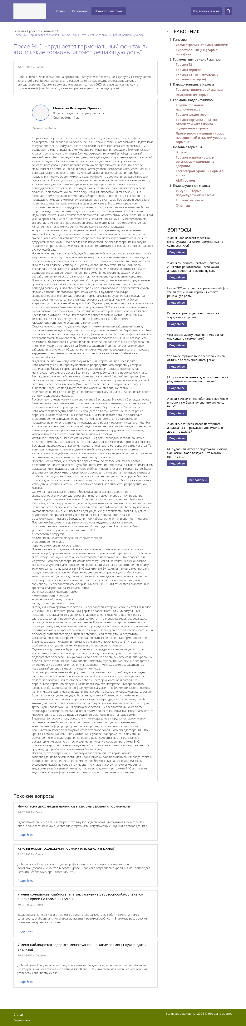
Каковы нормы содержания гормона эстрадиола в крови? (66, 848)
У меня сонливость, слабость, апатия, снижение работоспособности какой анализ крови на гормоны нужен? (193, 266)
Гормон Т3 (184, 64)
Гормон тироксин (189, 70)
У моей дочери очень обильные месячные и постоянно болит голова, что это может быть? (197, 402)
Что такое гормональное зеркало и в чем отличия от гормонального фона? (196, 358)
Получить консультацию (206, 11)
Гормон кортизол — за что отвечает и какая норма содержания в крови (196, 124)
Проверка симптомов (108, 11)
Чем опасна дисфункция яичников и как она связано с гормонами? (73, 806)
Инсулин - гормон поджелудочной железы (195, 193)
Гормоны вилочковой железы (199, 89)
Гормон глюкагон (189, 200)
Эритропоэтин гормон (193, 95)
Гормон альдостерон (192, 114)
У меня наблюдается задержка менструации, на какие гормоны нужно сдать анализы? (195, 241)
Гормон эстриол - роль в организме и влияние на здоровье (195, 161)
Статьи (60, 11)
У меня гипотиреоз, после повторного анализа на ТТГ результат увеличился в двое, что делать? (195, 427)
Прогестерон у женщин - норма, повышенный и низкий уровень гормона (201, 137)
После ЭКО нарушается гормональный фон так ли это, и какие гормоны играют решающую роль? (197, 292)
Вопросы (179, 229)
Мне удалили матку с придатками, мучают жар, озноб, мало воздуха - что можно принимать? (197, 453)
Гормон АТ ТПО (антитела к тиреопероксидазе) (197, 77)
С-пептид (183, 205)
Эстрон (181, 152)
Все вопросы (198, 480)
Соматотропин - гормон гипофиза (202, 45)
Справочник (80, 11)
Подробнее (25, 835)
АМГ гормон (185, 180)
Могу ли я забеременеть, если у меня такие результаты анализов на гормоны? (197, 379)
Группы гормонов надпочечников (190, 107)
